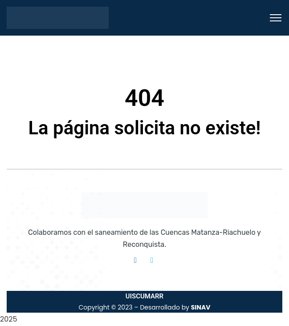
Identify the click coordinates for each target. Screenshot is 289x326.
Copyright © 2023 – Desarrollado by (144, 307)
